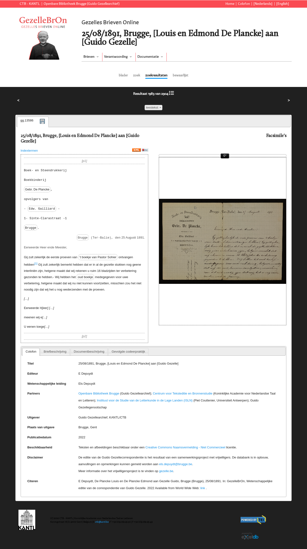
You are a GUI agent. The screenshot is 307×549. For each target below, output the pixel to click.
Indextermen (29, 150)
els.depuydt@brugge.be (175, 464)
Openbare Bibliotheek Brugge (98, 393)
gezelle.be (166, 471)
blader (123, 75)
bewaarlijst (180, 75)
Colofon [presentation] (31, 351)
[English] (282, 4)
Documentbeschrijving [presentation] (89, 351)
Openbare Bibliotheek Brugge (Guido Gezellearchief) (81, 4)
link (202, 488)
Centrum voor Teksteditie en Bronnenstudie (182, 393)
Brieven (88, 56)
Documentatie (148, 56)
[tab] (33, 122)
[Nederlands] (263, 4)
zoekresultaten (156, 75)
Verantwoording (116, 56)
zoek (136, 75)
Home (229, 4)
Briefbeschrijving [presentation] (55, 351)
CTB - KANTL (30, 4)
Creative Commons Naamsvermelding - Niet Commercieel (185, 447)
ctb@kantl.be (102, 522)
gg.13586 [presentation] (26, 120)
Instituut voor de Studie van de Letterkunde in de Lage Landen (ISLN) (145, 400)
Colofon (244, 4)
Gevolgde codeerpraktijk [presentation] (128, 351)
